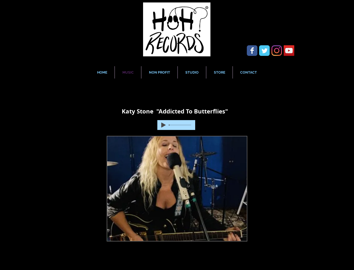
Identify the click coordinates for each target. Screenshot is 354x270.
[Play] (163, 125)
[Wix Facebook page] (252, 50)
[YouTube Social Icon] (289, 50)
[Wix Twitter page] (264, 50)
